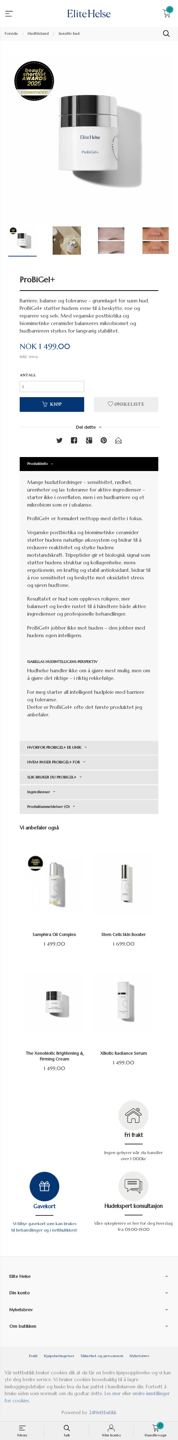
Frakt (33, 1356)
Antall (28, 375)
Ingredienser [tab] (38, 792)
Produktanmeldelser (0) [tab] (48, 806)
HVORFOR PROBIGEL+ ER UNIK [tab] (54, 747)
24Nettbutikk (102, 1413)
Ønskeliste (126, 404)
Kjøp (52, 404)
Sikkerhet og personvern (102, 1356)
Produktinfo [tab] (37, 463)
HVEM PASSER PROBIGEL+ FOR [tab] (53, 762)
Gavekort (44, 1206)
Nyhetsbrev (139, 1356)
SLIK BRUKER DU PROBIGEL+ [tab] (51, 777)
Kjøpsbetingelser (59, 1356)
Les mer (113, 1393)
